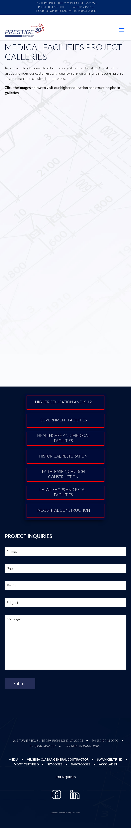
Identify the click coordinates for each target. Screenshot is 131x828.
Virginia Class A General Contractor (57, 759)
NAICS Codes (80, 764)
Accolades (108, 764)
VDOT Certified (26, 764)
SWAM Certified (109, 759)
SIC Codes (54, 764)
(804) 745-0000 (107, 740)
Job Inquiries (65, 777)
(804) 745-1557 (45, 746)
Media (13, 759)
